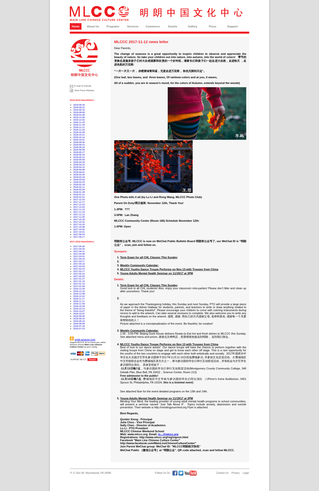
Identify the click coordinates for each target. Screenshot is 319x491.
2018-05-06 (79, 159)
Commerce (153, 26)
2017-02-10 (79, 274)
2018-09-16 (79, 147)
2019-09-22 (79, 107)
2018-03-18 (79, 177)
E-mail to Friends (82, 86)
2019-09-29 (79, 105)
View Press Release (84, 90)
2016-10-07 (79, 311)
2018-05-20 (79, 154)
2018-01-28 (79, 192)
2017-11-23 (79, 209)
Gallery (192, 26)
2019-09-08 (79, 112)
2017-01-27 (79, 279)
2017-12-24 (79, 199)
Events (172, 26)
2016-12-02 (79, 296)
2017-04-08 (79, 254)
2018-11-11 (79, 127)
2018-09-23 (79, 144)
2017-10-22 (79, 222)
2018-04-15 (79, 167)
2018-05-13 (79, 157)
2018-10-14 (79, 137)
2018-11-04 (79, 130)
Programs (112, 26)
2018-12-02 (79, 120)
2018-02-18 (79, 184)
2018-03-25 (79, 174)
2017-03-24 (79, 259)
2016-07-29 (79, 326)
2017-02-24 (79, 269)
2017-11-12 (79, 214)
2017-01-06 (79, 286)
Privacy (236, 473)
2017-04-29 (79, 249)
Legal (246, 473)
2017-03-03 (79, 266)
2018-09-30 (79, 142)
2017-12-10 (79, 204)
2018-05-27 (79, 152)
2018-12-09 (79, 117)
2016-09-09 (79, 323)
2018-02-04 (79, 189)
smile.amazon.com (85, 339)
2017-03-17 (79, 261)
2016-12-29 (79, 288)
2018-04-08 (79, 169)
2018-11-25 (79, 122)
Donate (92, 359)
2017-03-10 (79, 264)
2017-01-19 (79, 281)
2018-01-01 (79, 197)
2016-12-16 (79, 291)
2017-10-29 (79, 219)
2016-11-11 (79, 301)
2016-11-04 (79, 303)
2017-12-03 (79, 207)
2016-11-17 (79, 298)
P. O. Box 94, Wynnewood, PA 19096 (90, 473)
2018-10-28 (79, 132)
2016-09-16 (79, 321)
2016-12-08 (79, 293)
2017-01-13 (79, 283)
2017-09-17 (79, 237)
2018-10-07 (79, 140)
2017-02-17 (79, 271)
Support (232, 26)
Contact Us (222, 473)
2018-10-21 (79, 135)
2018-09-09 (79, 149)
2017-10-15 (79, 224)
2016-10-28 (79, 306)
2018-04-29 (79, 162)
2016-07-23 (79, 328)
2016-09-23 (79, 318)
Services (132, 26)
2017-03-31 (79, 256)
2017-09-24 (79, 234)
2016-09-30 (79, 316)
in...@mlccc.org (168, 434)
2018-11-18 (79, 125)
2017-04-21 (79, 251)
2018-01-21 (79, 194)
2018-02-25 (79, 182)
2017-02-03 (79, 276)
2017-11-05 (79, 217)
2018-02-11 (79, 187)
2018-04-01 (79, 172)
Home (76, 26)
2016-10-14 (79, 308)
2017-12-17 (79, 202)
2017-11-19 (79, 212)
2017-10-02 (79, 229)
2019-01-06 (79, 115)
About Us (93, 26)
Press (212, 26)
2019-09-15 (79, 110)
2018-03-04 (79, 179)
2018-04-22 (79, 164)
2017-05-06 (79, 246)
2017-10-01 (79, 232)
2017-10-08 (79, 227)
